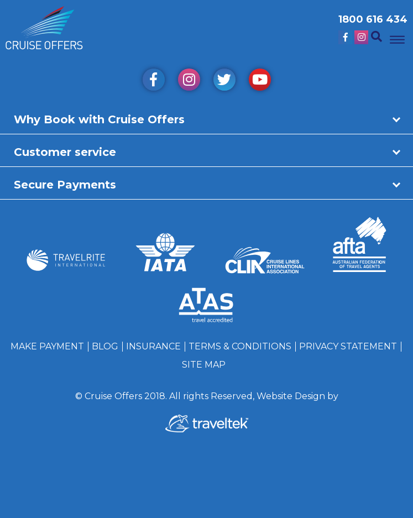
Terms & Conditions (240, 346)
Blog (105, 346)
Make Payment (47, 346)
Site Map (204, 364)
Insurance (153, 346)
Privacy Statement (348, 346)
